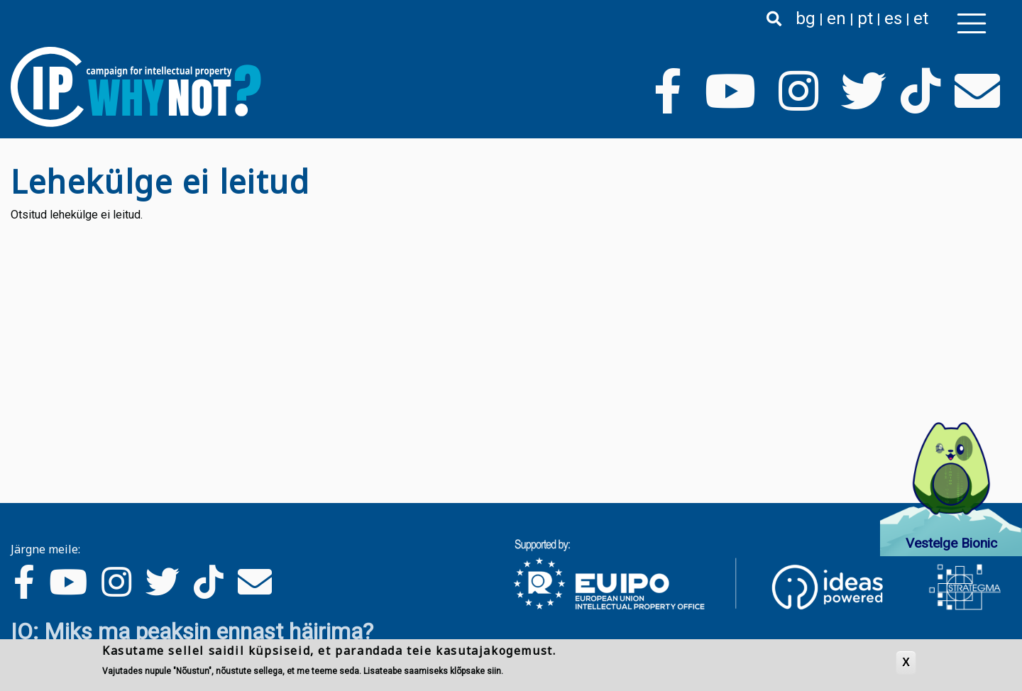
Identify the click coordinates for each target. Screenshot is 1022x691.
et (920, 18)
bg (805, 18)
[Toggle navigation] (972, 23)
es (893, 18)
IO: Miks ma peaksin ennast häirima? (192, 631)
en (836, 18)
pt (865, 18)
